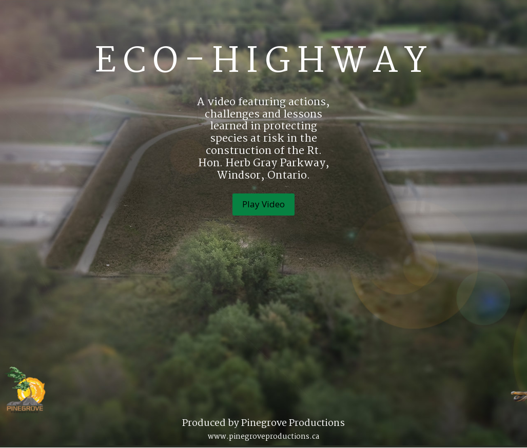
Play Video (263, 204)
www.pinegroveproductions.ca (263, 437)
